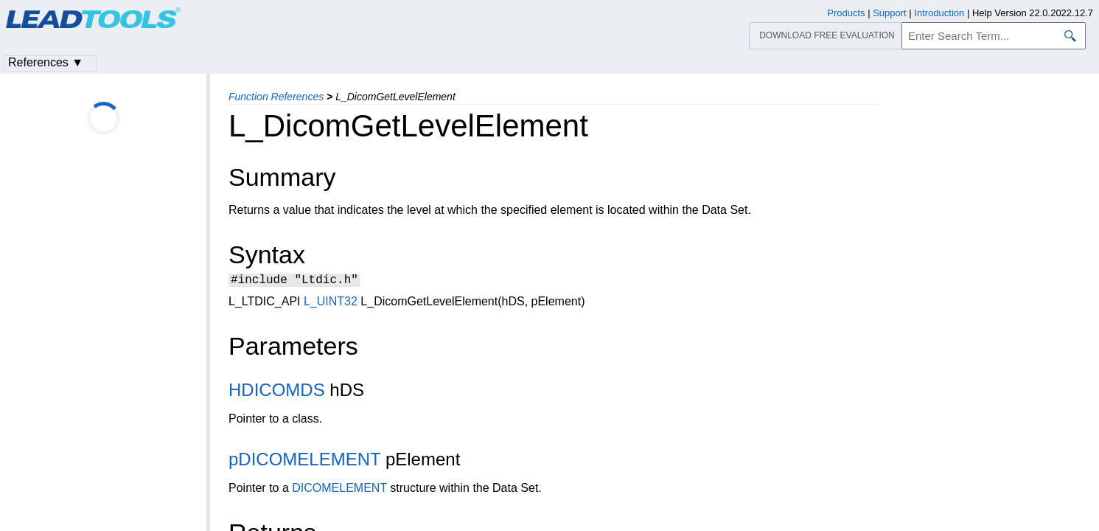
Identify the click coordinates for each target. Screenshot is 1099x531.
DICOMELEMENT (339, 490)
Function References (276, 97)
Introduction (939, 12)
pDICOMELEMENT (304, 461)
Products (846, 12)
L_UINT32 (330, 303)
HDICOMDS (276, 392)
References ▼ (45, 62)
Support (890, 12)
